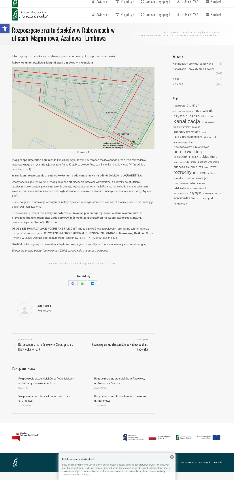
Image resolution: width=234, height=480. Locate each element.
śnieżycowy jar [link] (180, 203)
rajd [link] (206, 167)
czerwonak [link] (204, 111)
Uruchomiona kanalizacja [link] (73, 263)
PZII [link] (201, 167)
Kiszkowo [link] (208, 122)
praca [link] (193, 162)
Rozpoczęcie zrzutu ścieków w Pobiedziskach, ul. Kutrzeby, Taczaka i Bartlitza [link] (46, 381)
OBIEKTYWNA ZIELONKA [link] (185, 157)
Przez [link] (96, 263)
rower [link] (214, 167)
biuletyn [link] (192, 105)
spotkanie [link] (212, 173)
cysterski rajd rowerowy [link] (183, 111)
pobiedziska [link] (208, 157)
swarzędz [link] (202, 178)
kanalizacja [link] (186, 121)
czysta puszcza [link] (186, 116)
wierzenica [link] (208, 193)
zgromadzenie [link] (184, 198)
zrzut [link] (199, 199)
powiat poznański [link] (181, 162)
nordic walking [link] (187, 152)
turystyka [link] (195, 193)
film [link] (203, 116)
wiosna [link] (217, 193)
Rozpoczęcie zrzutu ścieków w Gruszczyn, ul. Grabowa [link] (44, 398)
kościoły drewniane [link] (186, 132)
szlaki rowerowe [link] (180, 183)
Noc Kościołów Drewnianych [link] (191, 147)
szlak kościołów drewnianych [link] (190, 188)
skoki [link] (203, 173)
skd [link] (196, 173)
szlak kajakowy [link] (197, 183)
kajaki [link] (211, 116)
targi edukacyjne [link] (180, 193)
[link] (5, 28)
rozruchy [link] (182, 172)
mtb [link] (214, 137)
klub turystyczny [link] (181, 127)
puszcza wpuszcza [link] (208, 162)
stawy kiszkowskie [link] (183, 178)
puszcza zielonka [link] (185, 167)
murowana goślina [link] (183, 142)
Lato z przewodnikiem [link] (187, 137)
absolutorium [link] (179, 106)
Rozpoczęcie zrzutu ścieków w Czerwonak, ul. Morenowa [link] (120, 398)
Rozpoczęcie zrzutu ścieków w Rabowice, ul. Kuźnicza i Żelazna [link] (119, 381)
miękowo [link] (207, 137)
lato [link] (204, 132)
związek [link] (208, 198)
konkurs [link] (196, 127)
